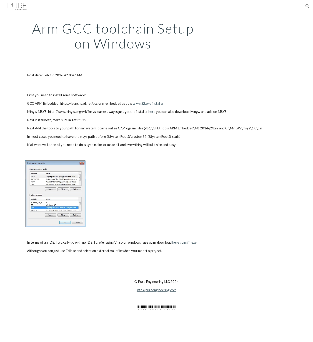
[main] (112, 36)
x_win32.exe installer (148, 103)
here (151, 112)
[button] (307, 6)
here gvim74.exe (184, 242)
